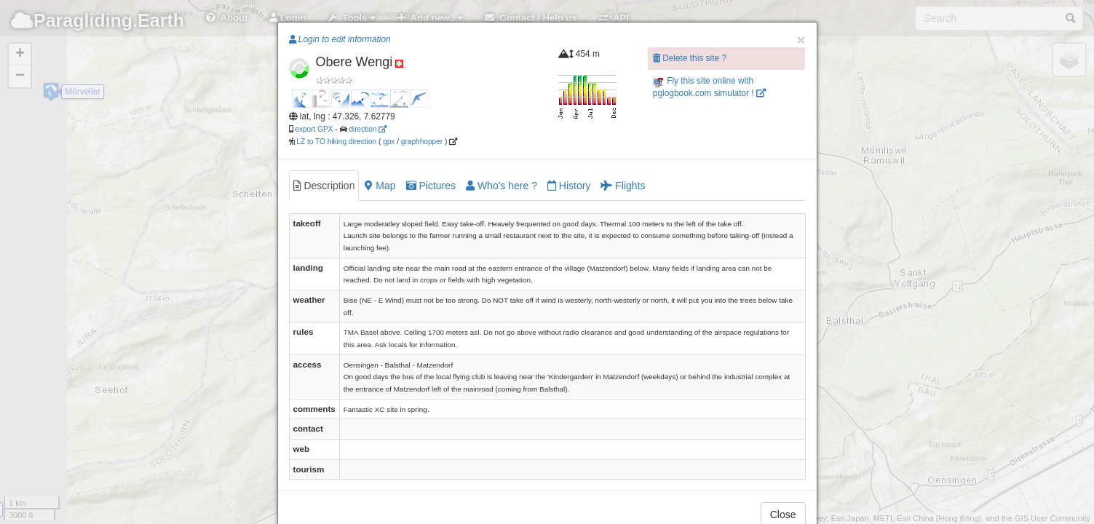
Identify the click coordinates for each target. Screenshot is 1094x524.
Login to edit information (340, 39)
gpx (389, 142)
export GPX (314, 129)
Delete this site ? (689, 58)
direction (368, 129)
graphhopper (422, 142)
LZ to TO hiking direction (336, 142)
